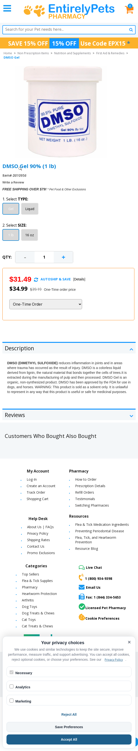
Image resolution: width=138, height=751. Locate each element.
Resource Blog (86, 548)
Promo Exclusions (41, 553)
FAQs (49, 527)
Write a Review (13, 182)
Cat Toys (29, 619)
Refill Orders (84, 492)
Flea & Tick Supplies (37, 580)
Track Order (36, 492)
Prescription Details (90, 486)
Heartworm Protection (39, 593)
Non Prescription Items (33, 53)
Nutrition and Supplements (72, 53)
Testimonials (85, 499)
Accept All (69, 739)
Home (8, 53)
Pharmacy (29, 587)
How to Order (85, 479)
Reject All (69, 714)
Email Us (90, 587)
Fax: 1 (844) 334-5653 (100, 597)
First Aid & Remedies (110, 53)
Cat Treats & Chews (37, 626)
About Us (34, 527)
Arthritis (28, 600)
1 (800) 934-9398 (95, 577)
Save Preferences (69, 727)
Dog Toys (29, 606)
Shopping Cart (37, 499)
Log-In (32, 479)
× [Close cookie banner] (129, 642)
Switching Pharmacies (92, 505)
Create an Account (41, 486)
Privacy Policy (37, 533)
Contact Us (35, 546)
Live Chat (90, 567)
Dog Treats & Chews (38, 613)
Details (79, 279)
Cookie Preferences (99, 617)
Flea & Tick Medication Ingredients (102, 524)
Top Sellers (30, 574)
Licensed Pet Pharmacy (102, 606)
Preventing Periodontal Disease (99, 531)
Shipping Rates (38, 540)
